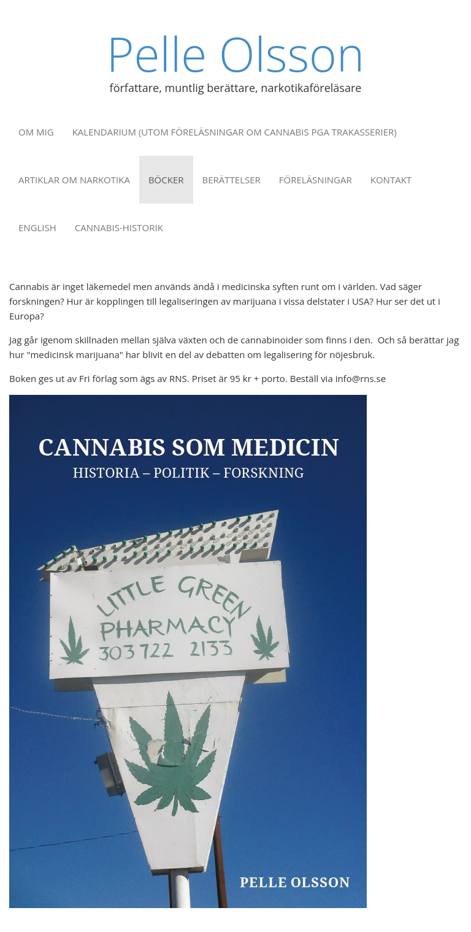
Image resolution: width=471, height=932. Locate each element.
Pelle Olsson (235, 53)
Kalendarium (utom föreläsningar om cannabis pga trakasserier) (234, 132)
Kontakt (391, 180)
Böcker (166, 180)
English (37, 227)
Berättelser (231, 180)
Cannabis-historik (119, 227)
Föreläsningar (315, 180)
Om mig (36, 132)
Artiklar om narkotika (74, 180)
